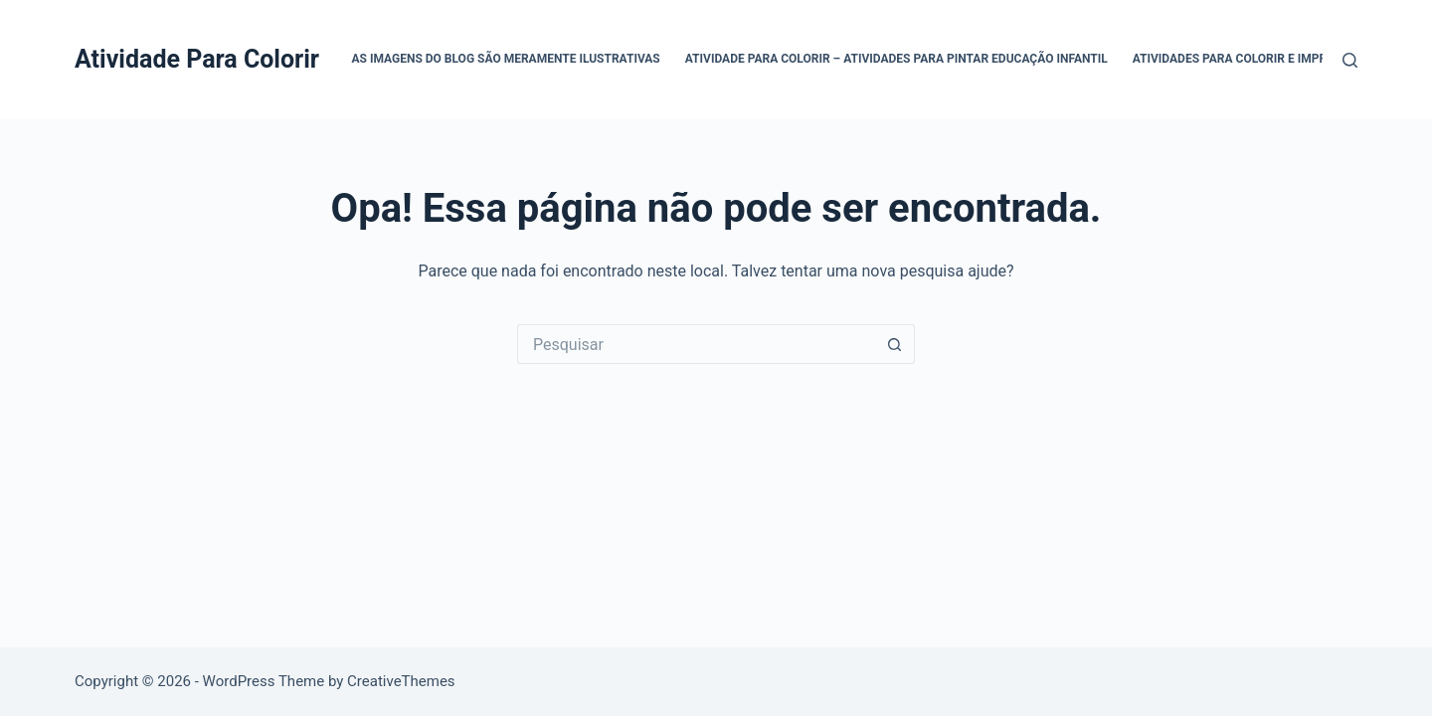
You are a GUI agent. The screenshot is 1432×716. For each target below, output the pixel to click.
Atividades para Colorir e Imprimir (1242, 59)
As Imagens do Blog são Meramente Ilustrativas (506, 59)
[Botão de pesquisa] (895, 344)
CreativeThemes (401, 681)
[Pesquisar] (1349, 60)
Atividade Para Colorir (197, 59)
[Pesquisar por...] (696, 344)
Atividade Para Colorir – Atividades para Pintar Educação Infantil (896, 59)
